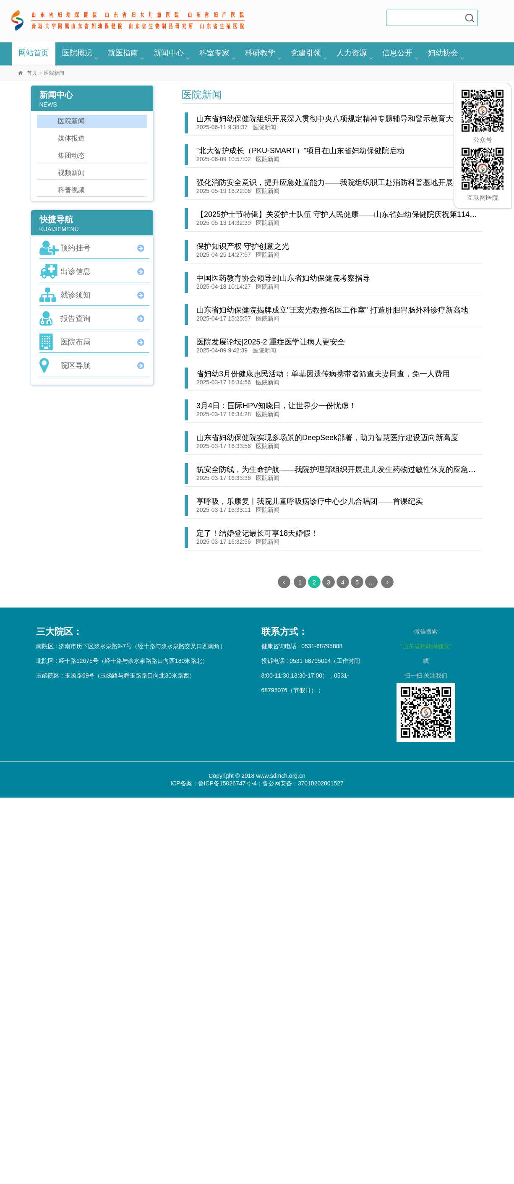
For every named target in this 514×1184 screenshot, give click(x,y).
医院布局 (75, 342)
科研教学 (260, 53)
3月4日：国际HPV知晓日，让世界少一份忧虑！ (276, 406)
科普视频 (71, 189)
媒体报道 (71, 138)
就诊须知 (75, 295)
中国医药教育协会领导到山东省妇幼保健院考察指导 (283, 278)
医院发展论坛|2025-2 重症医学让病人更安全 (270, 342)
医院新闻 (264, 127)
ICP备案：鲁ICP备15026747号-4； (216, 783)
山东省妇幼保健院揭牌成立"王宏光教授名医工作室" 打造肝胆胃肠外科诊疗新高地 (332, 310)
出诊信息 (75, 271)
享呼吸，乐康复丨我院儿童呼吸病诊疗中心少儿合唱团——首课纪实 (309, 501)
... (371, 582)
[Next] (387, 582)
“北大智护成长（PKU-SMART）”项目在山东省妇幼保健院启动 (300, 150)
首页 (32, 73)
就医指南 (123, 53)
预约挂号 (75, 248)
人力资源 (352, 53)
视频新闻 (71, 172)
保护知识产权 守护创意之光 (242, 246)
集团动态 (71, 155)
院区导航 (75, 365)
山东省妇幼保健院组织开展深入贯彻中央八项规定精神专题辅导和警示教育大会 (328, 119)
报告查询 (75, 318)
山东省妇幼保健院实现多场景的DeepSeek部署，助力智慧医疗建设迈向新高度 (327, 437)
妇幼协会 (443, 53)
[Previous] (284, 582)
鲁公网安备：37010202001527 (303, 783)
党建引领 (306, 53)
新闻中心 (169, 53)
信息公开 (397, 53)
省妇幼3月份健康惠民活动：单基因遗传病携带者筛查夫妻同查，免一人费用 (323, 374)
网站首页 (33, 53)
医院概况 (77, 53)
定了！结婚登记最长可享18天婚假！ (257, 533)
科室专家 (214, 53)
